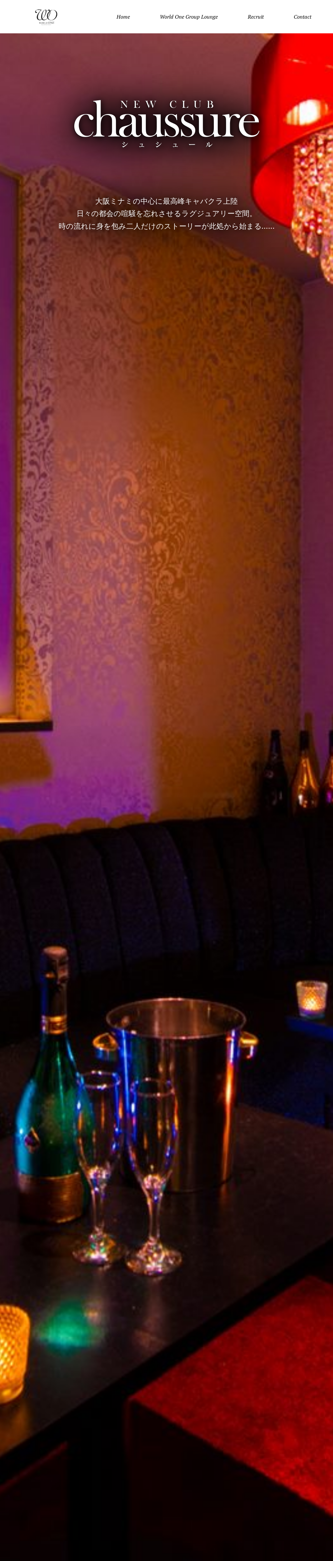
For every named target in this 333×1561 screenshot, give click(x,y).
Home (123, 16)
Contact (302, 16)
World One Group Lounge (189, 16)
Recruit (256, 16)
